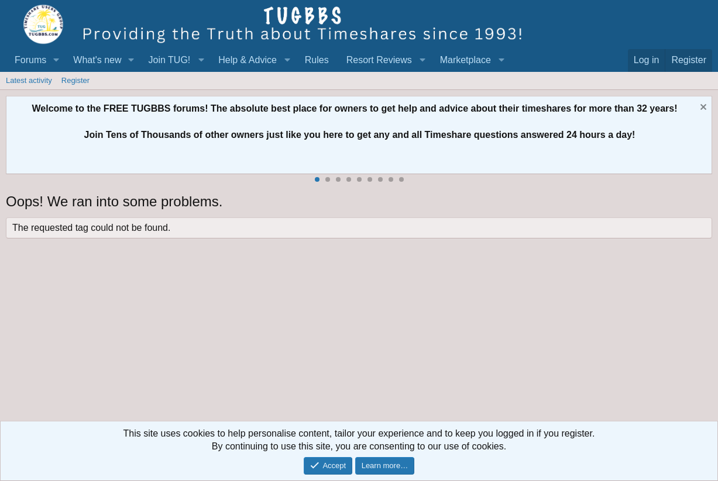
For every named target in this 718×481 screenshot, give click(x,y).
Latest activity (29, 80)
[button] (55, 60)
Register (75, 80)
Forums (30, 60)
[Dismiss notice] (702, 108)
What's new (97, 60)
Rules (317, 60)
